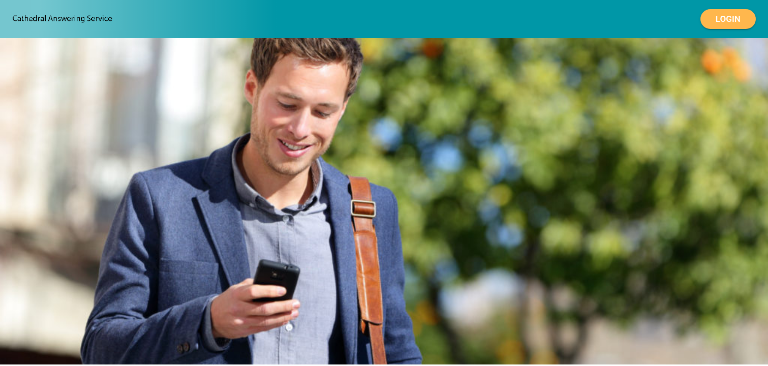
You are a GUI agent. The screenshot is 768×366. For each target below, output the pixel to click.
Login (728, 19)
